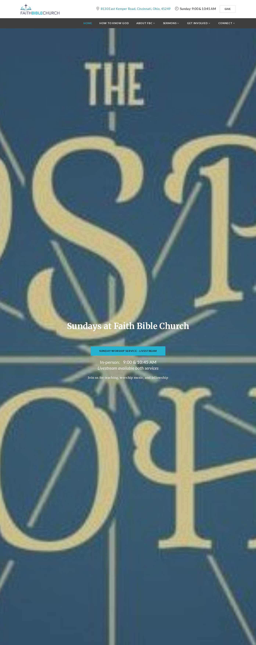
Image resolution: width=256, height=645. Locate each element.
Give (228, 9)
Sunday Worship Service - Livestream (127, 352)
